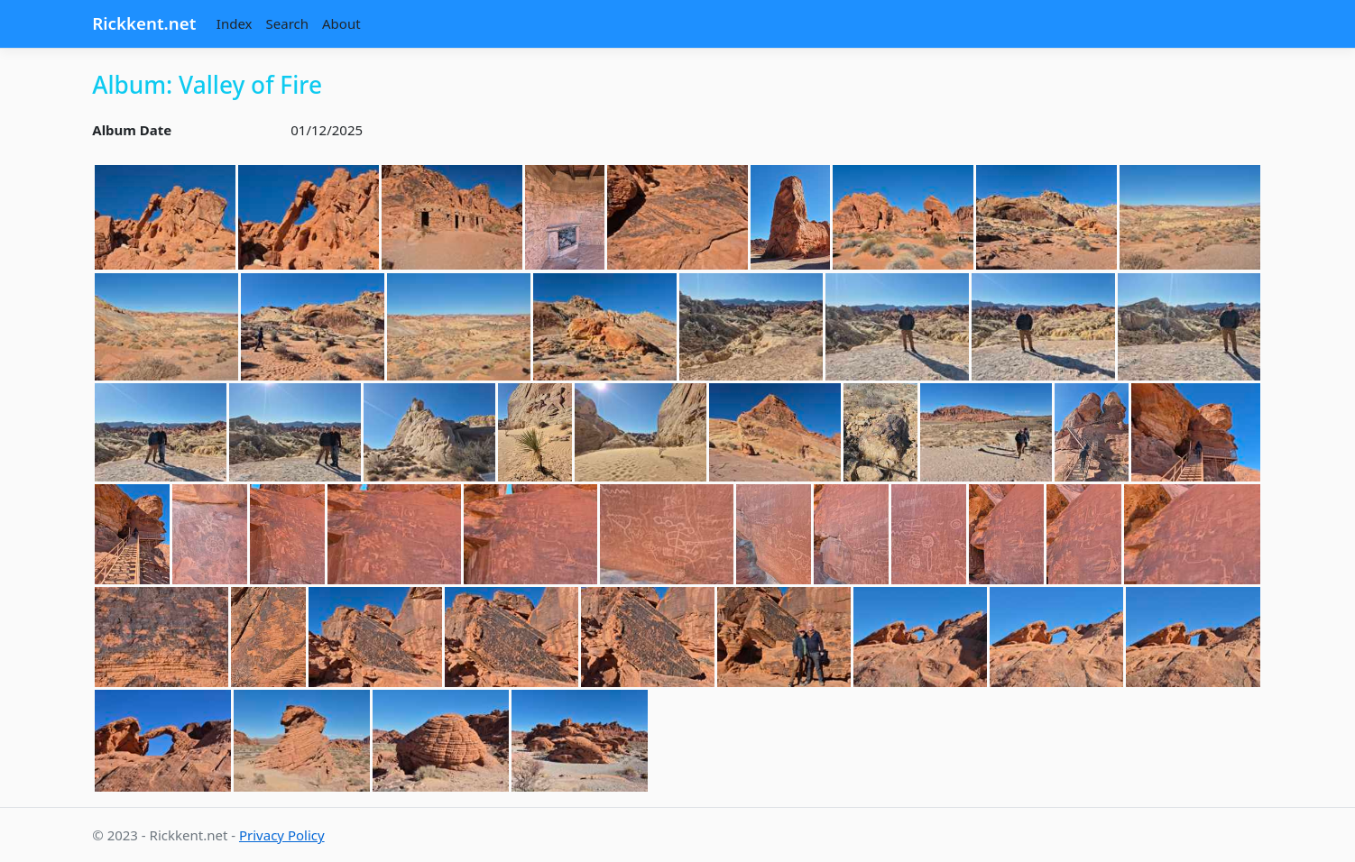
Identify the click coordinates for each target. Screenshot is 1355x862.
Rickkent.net (144, 23)
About (341, 23)
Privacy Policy (282, 835)
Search (287, 23)
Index (235, 23)
